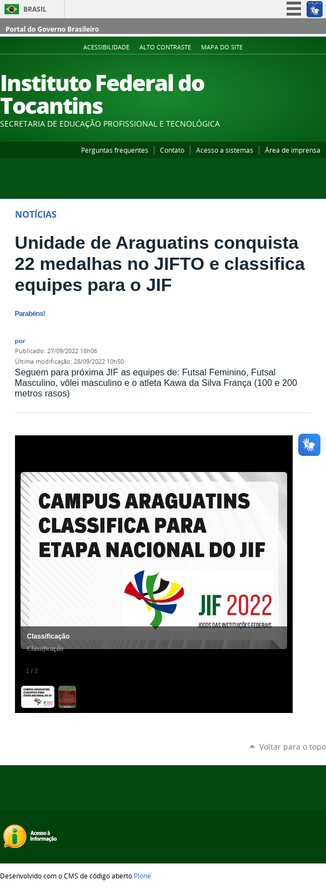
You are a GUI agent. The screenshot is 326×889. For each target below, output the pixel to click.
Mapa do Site (222, 47)
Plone (142, 875)
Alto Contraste (165, 47)
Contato (172, 149)
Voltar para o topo (292, 746)
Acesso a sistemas (224, 149)
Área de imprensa (292, 149)
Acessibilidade (106, 47)
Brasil (35, 9)
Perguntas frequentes (114, 149)
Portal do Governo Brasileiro (52, 29)
